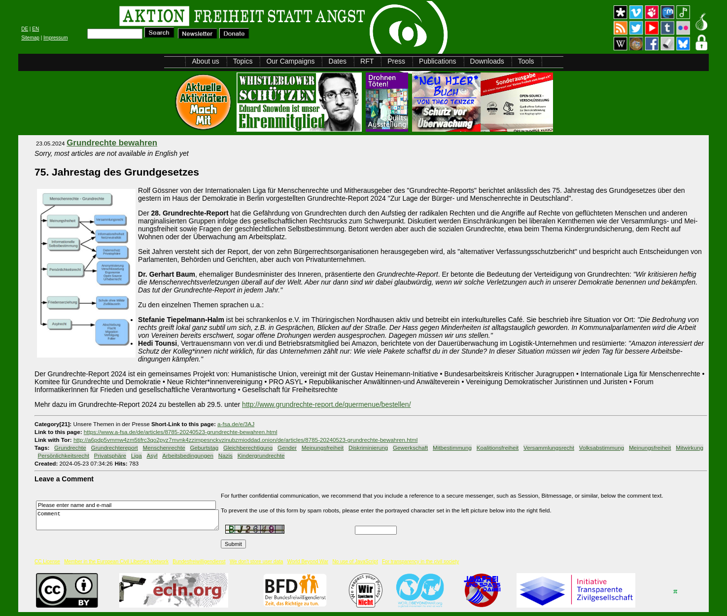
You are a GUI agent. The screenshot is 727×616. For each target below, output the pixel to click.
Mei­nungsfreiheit (323, 447)
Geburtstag (204, 447)
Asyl (152, 455)
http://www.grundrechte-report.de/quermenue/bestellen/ (326, 404)
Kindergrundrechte (261, 455)
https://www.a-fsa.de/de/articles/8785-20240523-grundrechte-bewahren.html (180, 432)
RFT (367, 61)
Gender (287, 447)
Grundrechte (70, 447)
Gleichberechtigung (248, 447)
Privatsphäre (110, 455)
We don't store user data (256, 561)
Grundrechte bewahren (112, 142)
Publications (437, 61)
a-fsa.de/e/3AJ (235, 424)
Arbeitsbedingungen (187, 455)
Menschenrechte (164, 447)
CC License (47, 561)
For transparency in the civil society (420, 561)
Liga (136, 455)
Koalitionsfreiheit (498, 447)
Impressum (55, 37)
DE (24, 29)
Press (396, 61)
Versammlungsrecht (548, 447)
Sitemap (30, 37)
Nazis (225, 455)
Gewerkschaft (410, 447)
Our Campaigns (290, 61)
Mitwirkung (689, 447)
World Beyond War (307, 561)
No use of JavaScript (355, 561)
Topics (243, 61)
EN (35, 29)
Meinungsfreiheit (650, 447)
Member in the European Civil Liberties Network (116, 561)
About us (205, 61)
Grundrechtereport (114, 447)
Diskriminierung (368, 447)
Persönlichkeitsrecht (63, 455)
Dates (337, 61)
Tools (526, 61)
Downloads (487, 61)
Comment (130, 520)
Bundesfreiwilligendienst (199, 561)
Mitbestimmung (452, 447)
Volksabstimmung (601, 447)
